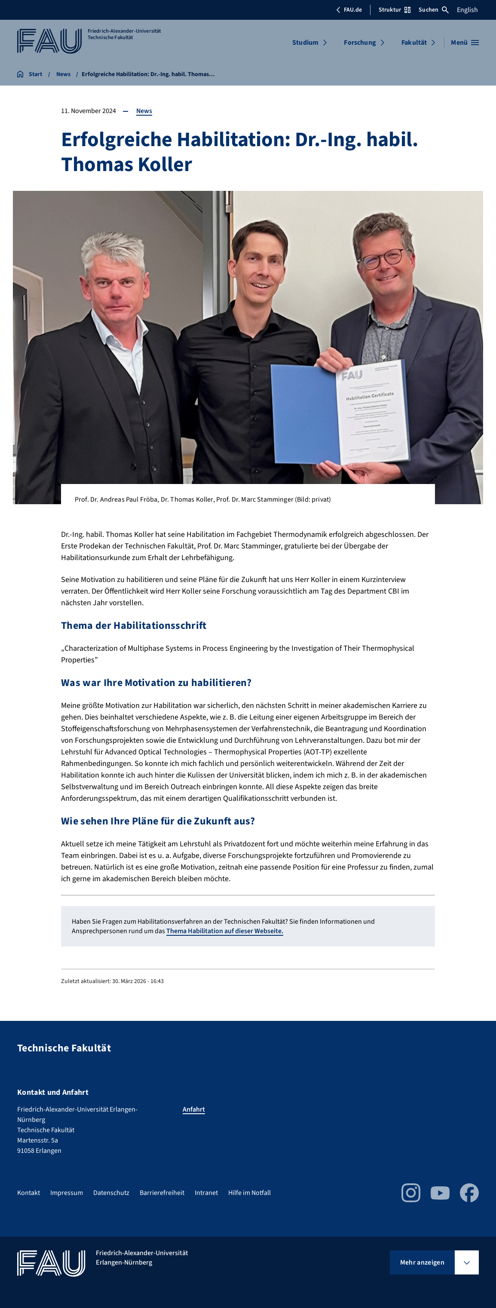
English (467, 10)
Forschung (360, 42)
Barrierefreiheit (162, 1193)
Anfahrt (194, 1109)
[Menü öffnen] (465, 42)
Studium (305, 42)
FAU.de (349, 10)
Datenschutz (111, 1193)
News (144, 111)
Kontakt (28, 1193)
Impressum (66, 1193)
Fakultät (414, 42)
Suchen (434, 10)
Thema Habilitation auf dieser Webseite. (224, 931)
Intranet (206, 1193)
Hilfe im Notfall (249, 1193)
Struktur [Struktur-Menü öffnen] (394, 10)
